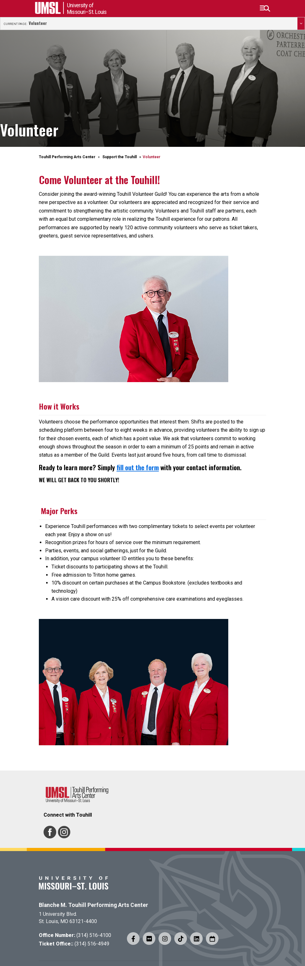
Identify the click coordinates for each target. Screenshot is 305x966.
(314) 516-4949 (92, 944)
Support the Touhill (119, 157)
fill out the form (138, 467)
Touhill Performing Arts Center (67, 157)
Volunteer (38, 23)
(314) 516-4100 (93, 935)
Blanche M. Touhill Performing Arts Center (93, 905)
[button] (265, 8)
